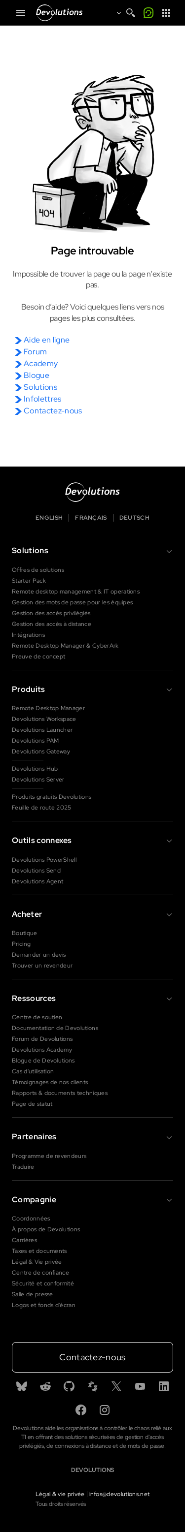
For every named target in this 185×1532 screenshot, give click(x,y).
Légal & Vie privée (37, 1262)
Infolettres (43, 399)
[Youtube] (140, 1386)
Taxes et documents (39, 1251)
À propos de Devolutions (46, 1229)
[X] (116, 1386)
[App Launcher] (166, 13)
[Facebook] (81, 1410)
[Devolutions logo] (92, 492)
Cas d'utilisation (33, 1071)
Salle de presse (32, 1294)
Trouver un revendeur (42, 965)
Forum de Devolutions (42, 1039)
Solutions (40, 387)
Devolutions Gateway (41, 751)
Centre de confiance (40, 1273)
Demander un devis (39, 955)
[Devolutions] (62, 13)
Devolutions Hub (35, 769)
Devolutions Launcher (42, 730)
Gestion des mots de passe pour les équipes (72, 602)
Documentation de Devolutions (55, 1028)
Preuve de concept (38, 656)
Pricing (21, 944)
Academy (41, 363)
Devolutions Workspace (44, 719)
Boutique (24, 933)
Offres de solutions (38, 570)
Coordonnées (31, 1218)
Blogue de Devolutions (43, 1060)
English (49, 518)
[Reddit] (45, 1386)
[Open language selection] (116, 13)
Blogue (36, 375)
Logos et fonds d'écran (43, 1305)
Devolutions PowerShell (44, 860)
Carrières (24, 1240)
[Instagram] (105, 1410)
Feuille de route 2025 (42, 808)
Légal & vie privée (60, 1494)
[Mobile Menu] (21, 13)
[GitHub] (69, 1386)
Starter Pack (29, 581)
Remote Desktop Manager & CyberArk (65, 646)
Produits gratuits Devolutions (51, 797)
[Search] (131, 13)
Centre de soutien (37, 1017)
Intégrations (28, 635)
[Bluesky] (22, 1386)
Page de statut (32, 1104)
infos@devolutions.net (119, 1494)
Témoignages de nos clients (50, 1082)
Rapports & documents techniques (60, 1093)
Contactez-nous (53, 411)
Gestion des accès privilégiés (51, 613)
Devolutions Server (38, 779)
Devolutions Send (36, 871)
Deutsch (134, 518)
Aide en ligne (47, 340)
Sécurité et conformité (43, 1283)
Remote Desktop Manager (48, 708)
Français (91, 518)
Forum (35, 351)
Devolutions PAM (35, 741)
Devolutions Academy (42, 1050)
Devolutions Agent (37, 881)
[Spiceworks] (93, 1386)
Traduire (23, 1167)
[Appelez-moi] (148, 13)
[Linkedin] (164, 1386)
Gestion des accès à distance (51, 624)
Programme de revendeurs (49, 1156)
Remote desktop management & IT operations (76, 591)
